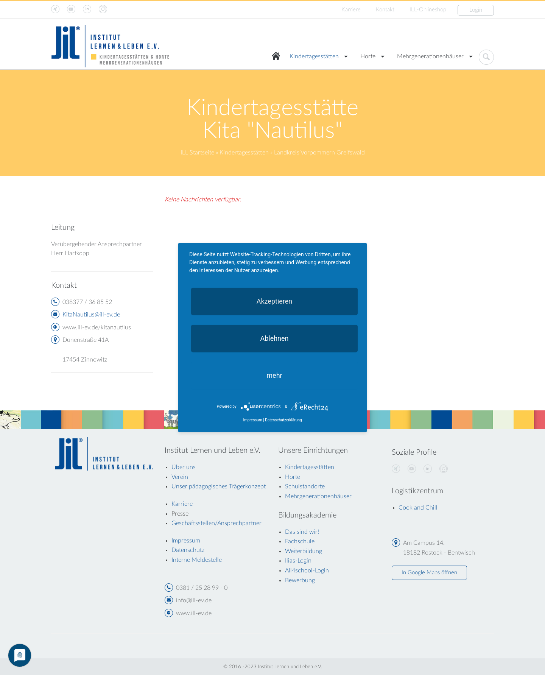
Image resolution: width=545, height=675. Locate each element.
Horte (367, 56)
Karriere (351, 9)
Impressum (252, 420)
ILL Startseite (197, 153)
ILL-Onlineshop (428, 9)
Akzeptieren (275, 301)
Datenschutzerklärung (283, 420)
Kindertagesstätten (314, 56)
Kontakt (385, 9)
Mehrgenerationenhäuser (430, 56)
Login (475, 10)
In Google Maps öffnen (429, 572)
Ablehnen (274, 338)
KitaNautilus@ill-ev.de (91, 315)
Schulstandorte (305, 486)
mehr (274, 375)
